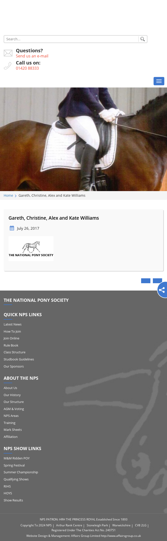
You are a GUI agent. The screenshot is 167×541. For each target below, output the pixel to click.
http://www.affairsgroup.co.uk (121, 536)
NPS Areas (11, 415)
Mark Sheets (13, 429)
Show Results (13, 500)
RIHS (7, 486)
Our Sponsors (14, 366)
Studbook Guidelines (19, 359)
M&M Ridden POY (17, 458)
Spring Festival (14, 465)
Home (8, 195)
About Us (10, 388)
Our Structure (14, 402)
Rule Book (11, 345)
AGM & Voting (14, 409)
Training (9, 423)
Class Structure (14, 352)
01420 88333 (27, 68)
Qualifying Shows (16, 479)
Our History (12, 395)
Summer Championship (21, 472)
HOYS (8, 493)
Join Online (11, 338)
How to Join (12, 331)
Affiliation (11, 436)
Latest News (12, 324)
